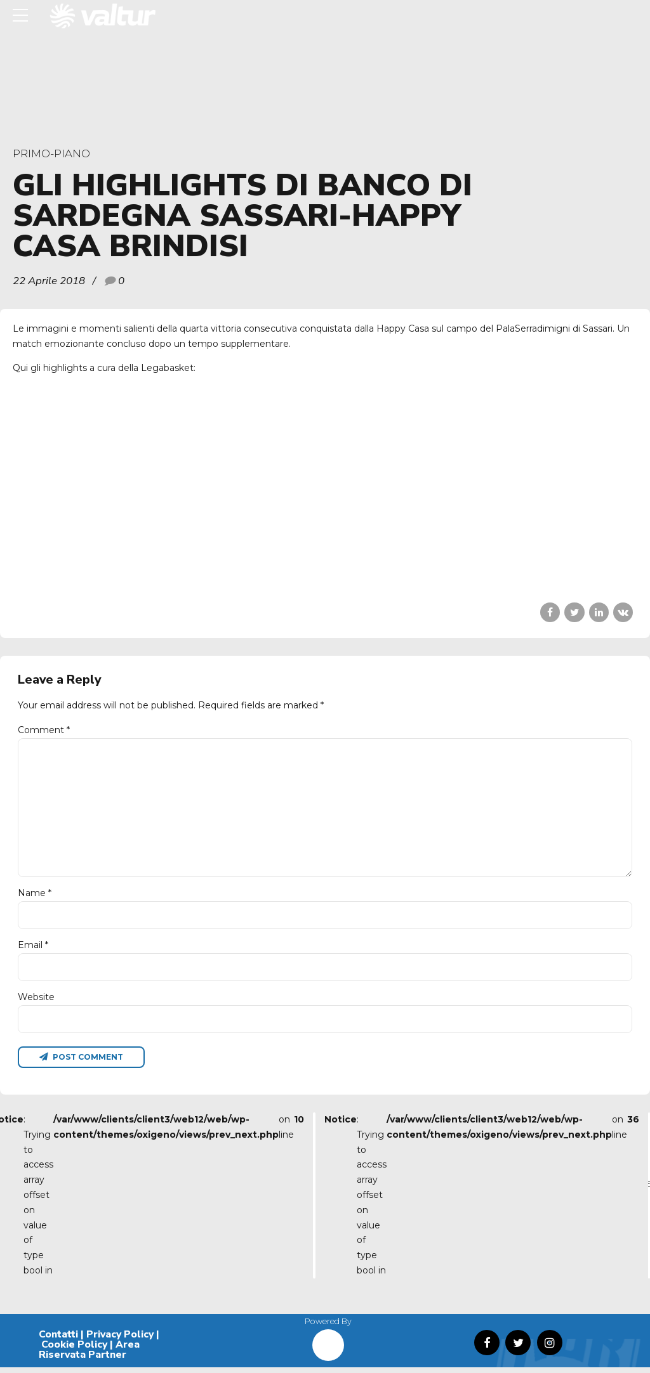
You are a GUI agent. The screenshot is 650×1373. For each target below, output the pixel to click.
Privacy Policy (120, 1341)
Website (36, 1002)
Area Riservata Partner (89, 1355)
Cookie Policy (74, 1350)
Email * (33, 949)
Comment (44, 730)
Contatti (58, 1341)
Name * (34, 897)
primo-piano (51, 153)
